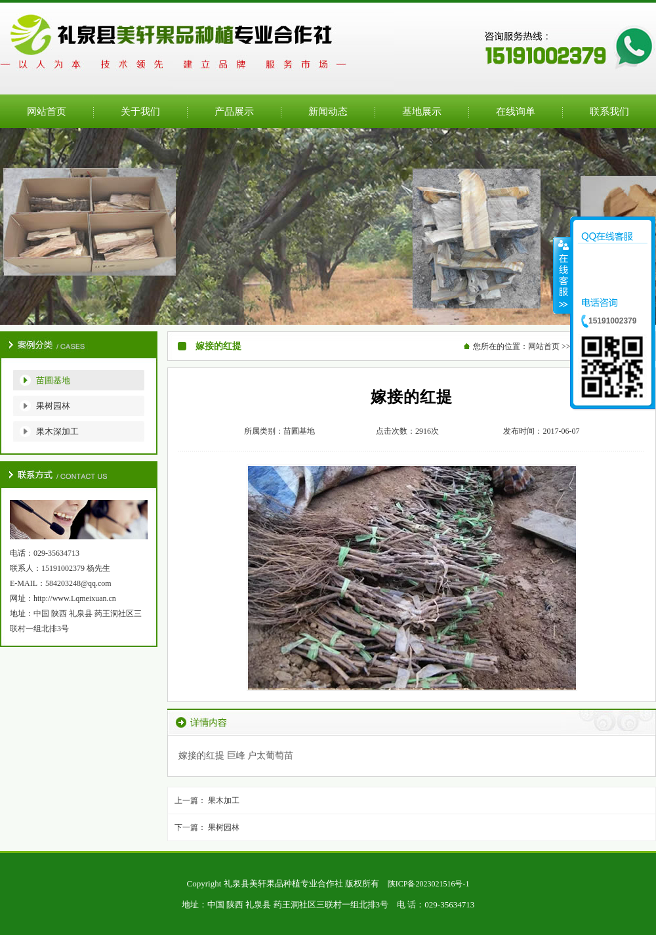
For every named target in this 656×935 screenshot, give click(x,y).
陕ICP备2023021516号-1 (429, 883)
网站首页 (544, 346)
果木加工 (223, 800)
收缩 (562, 275)
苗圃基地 (53, 380)
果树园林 (53, 406)
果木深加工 (57, 431)
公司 (328, 226)
